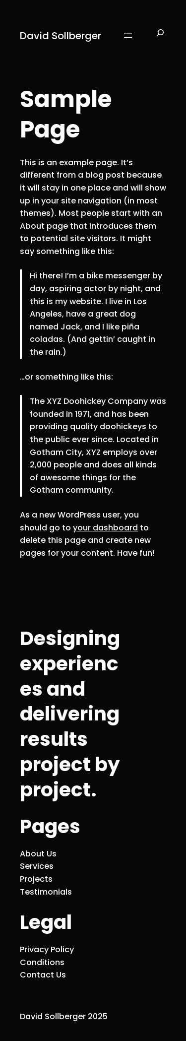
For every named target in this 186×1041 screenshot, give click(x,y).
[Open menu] (128, 36)
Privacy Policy (47, 949)
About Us (38, 853)
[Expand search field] (160, 36)
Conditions (42, 962)
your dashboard (105, 527)
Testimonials (46, 892)
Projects (36, 879)
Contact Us (43, 974)
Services (37, 866)
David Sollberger (60, 36)
